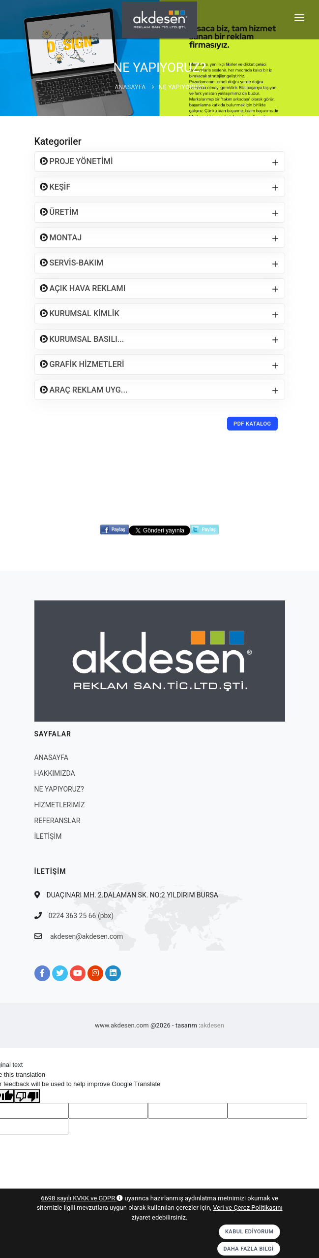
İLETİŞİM (48, 836)
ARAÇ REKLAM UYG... (88, 390)
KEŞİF (59, 187)
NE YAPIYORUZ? (181, 87)
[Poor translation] (27, 1096)
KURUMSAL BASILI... (86, 339)
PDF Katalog (252, 424)
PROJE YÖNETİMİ (80, 161)
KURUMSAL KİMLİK (83, 313)
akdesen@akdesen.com (86, 936)
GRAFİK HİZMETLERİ (86, 364)
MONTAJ (65, 237)
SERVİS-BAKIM (76, 262)
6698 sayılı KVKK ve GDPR (82, 1198)
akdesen (212, 1025)
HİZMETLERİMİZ (59, 805)
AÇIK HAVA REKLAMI (87, 288)
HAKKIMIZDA (54, 773)
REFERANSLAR (57, 821)
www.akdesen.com (122, 1025)
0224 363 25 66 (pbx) (81, 916)
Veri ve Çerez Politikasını (247, 1207)
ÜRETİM (63, 212)
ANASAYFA (130, 87)
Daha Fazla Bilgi (249, 1249)
